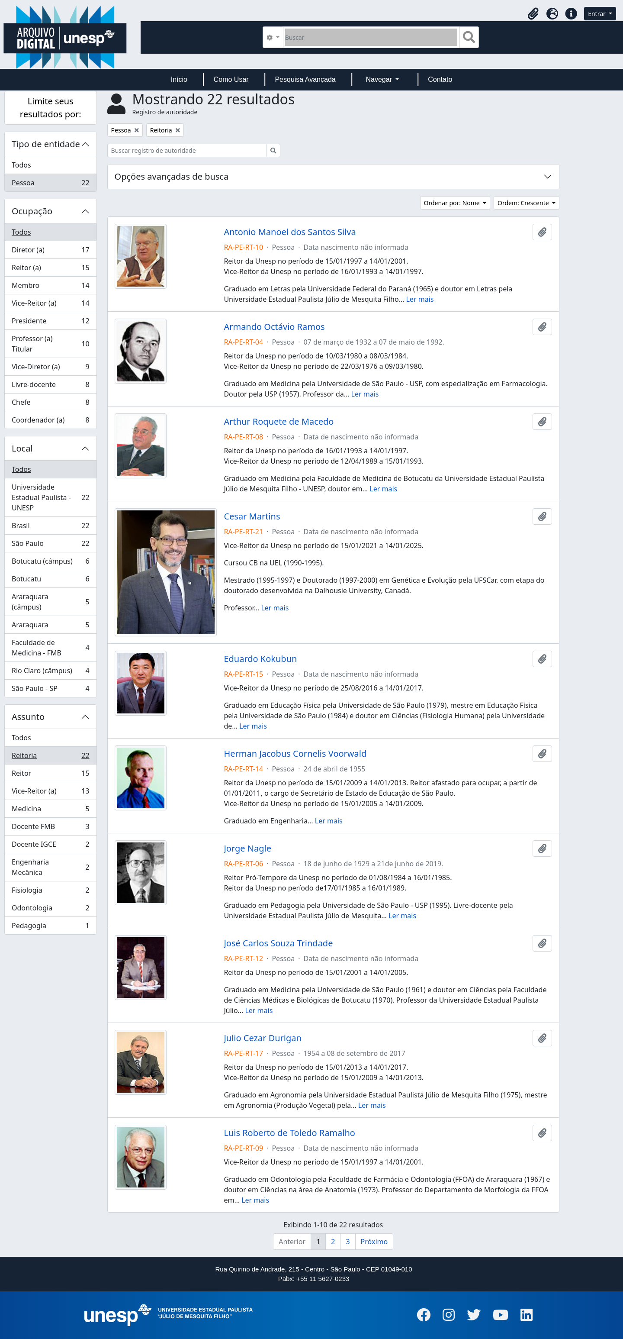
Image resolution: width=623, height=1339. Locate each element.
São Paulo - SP (50, 690)
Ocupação (32, 211)
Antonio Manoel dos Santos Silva (290, 232)
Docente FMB (50, 828)
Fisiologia (50, 892)
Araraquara (50, 626)
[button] (533, 13)
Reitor (50, 775)
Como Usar (231, 79)
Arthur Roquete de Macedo (279, 421)
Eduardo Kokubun (260, 659)
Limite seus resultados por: (50, 107)
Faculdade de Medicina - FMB (50, 648)
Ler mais (420, 299)
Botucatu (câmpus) (50, 563)
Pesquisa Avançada (305, 79)
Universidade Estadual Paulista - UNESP (50, 497)
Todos (21, 165)
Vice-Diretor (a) (50, 368)
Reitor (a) (50, 269)
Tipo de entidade (46, 144)
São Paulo (50, 545)
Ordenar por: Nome (453, 203)
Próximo (374, 1241)
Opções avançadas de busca (172, 176)
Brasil (50, 527)
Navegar (380, 79)
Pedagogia (50, 927)
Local (22, 448)
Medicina (50, 810)
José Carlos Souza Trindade (278, 943)
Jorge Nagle (247, 848)
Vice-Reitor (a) (50, 305)
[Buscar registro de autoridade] (187, 150)
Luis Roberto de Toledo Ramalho (289, 1133)
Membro (50, 287)
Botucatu (50, 581)
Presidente (50, 323)
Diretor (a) (50, 252)
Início (179, 79)
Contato (440, 79)
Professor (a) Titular (50, 344)
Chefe (50, 404)
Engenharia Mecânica (50, 867)
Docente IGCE (50, 846)
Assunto (28, 717)
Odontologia (50, 910)
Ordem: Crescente (524, 203)
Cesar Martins (252, 516)
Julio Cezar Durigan (263, 1038)
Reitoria (50, 757)
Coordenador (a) (50, 422)
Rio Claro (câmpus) (50, 672)
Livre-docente (50, 386)
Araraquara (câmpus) (50, 602)
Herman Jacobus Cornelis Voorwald (295, 754)
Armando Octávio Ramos (274, 327)
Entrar (597, 14)
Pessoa (50, 184)
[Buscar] (371, 37)
